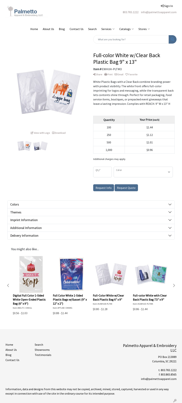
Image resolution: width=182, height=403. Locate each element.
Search (92, 29)
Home (34, 29)
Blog (62, 29)
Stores (144, 29)
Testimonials (43, 355)
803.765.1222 (131, 12)
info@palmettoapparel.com (159, 12)
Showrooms (42, 350)
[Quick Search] (131, 39)
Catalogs (126, 29)
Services (108, 29)
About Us (48, 29)
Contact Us (77, 29)
